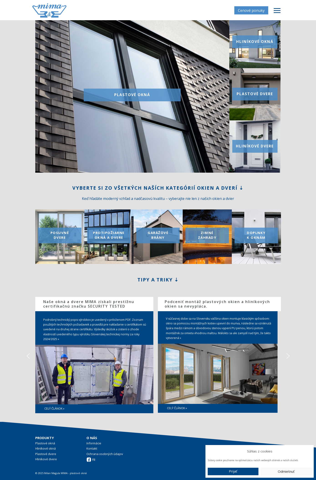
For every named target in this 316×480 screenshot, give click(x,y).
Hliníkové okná (45, 448)
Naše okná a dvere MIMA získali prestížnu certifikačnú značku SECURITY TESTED (88, 303)
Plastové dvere (45, 454)
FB (93, 460)
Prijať (233, 471)
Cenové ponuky (251, 10)
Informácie (93, 443)
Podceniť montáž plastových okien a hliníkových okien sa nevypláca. (217, 303)
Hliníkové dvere (46, 459)
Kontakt (91, 448)
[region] (158, 355)
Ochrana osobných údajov (104, 454)
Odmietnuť (286, 471)
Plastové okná (45, 443)
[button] (28, 356)
